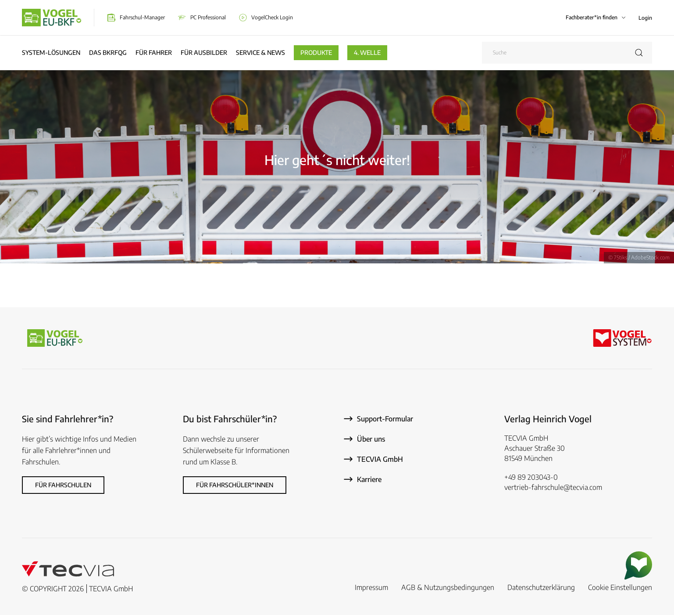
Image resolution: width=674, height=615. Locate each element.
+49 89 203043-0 (531, 477)
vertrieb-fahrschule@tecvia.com (553, 487)
